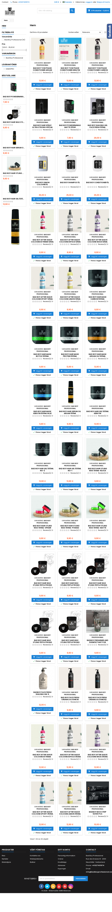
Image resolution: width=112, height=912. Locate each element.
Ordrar (60, 859)
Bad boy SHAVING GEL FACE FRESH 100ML (98, 126)
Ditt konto (64, 849)
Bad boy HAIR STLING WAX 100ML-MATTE (97, 527)
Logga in (89, 2)
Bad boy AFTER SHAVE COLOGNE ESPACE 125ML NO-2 (70, 242)
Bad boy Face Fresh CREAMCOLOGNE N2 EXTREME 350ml (97, 699)
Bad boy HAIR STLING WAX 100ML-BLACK (14, 173)
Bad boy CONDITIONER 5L (97, 182)
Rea (3, 855)
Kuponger (62, 868)
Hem (4, 25)
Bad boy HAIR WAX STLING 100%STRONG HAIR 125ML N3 (97, 585)
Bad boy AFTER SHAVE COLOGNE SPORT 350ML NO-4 (42, 814)
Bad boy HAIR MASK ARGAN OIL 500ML (97, 355)
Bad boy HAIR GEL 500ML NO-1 (14, 199)
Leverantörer (9, 64)
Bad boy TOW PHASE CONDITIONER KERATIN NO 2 (70, 70)
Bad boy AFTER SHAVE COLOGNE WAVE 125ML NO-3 (98, 242)
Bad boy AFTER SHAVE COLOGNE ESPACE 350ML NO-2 (70, 756)
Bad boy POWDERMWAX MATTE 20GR (14, 97)
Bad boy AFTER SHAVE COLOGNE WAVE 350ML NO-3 (97, 756)
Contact (5, 2)
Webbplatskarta (36, 859)
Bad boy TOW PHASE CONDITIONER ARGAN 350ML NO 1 (42, 70)
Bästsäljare (8, 75)
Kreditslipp (62, 862)
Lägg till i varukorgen (42, 85)
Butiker (32, 862)
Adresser (61, 865)
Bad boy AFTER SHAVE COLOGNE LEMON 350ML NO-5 (70, 814)
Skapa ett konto (103, 2)
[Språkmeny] (68, 2)
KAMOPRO (9, 69)
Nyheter (5, 859)
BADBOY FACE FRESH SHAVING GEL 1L (42, 693)
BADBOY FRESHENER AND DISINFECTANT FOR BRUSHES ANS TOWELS (97, 642)
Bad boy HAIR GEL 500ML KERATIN (97, 412)
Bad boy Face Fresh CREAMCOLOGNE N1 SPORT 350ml (70, 699)
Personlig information (66, 855)
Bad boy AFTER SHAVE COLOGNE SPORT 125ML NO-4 (42, 299)
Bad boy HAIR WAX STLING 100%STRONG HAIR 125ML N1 (42, 585)
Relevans (92, 32)
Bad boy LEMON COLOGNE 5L (42, 183)
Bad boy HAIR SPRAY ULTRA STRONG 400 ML (42, 126)
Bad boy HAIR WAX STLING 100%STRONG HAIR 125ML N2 (70, 585)
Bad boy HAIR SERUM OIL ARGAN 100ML (14, 148)
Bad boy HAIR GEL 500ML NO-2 (42, 469)
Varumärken (8, 53)
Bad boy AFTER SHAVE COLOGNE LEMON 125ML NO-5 (70, 299)
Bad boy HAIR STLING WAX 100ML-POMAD (69, 527)
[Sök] (56, 10)
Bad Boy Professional (14, 40)
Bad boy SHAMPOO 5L (70, 182)
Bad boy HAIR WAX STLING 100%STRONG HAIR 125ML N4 (42, 642)
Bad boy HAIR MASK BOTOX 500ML (42, 355)
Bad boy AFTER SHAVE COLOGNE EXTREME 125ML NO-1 (42, 242)
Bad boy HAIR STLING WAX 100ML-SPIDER (42, 527)
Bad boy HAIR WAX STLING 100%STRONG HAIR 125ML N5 (14, 122)
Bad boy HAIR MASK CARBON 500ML (97, 298)
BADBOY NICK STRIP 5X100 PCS (97, 813)
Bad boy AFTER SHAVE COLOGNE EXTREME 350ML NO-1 (42, 756)
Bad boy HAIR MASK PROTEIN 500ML (70, 355)
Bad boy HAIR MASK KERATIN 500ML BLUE (42, 412)
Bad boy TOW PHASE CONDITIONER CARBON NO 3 (97, 70)
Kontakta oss (35, 855)
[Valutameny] (58, 2)
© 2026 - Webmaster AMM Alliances (56, 890)
